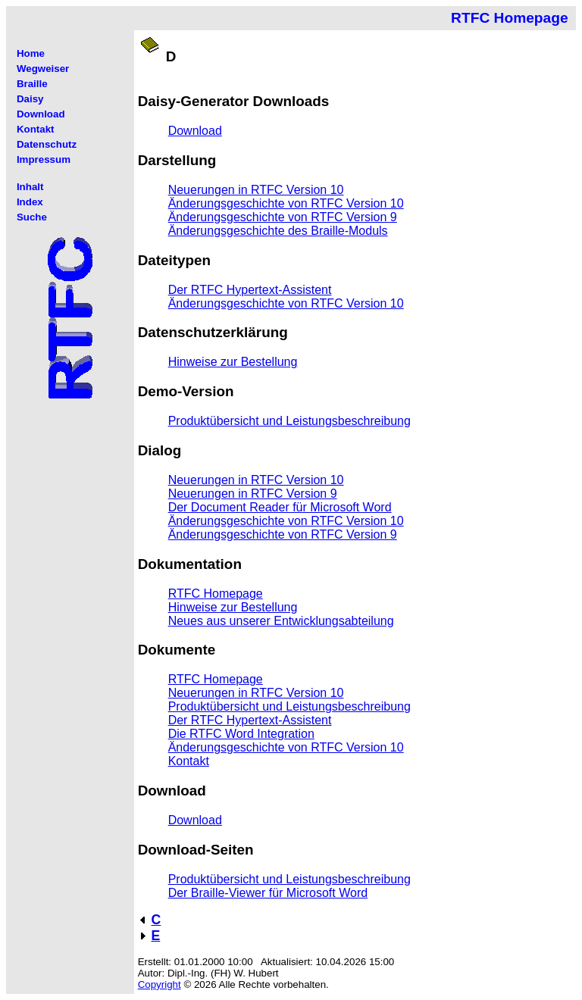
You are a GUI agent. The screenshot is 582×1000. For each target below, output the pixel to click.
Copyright (159, 984)
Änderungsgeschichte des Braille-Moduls (278, 230)
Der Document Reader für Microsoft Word (280, 507)
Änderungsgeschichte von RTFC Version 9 (282, 217)
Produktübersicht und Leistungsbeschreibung (289, 420)
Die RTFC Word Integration (241, 733)
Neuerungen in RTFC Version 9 (252, 493)
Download (195, 130)
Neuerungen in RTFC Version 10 (256, 189)
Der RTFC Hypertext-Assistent (250, 289)
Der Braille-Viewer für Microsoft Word (268, 892)
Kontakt (188, 761)
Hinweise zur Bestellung (233, 361)
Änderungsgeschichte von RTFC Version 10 (286, 203)
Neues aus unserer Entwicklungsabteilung (281, 620)
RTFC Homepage (215, 593)
